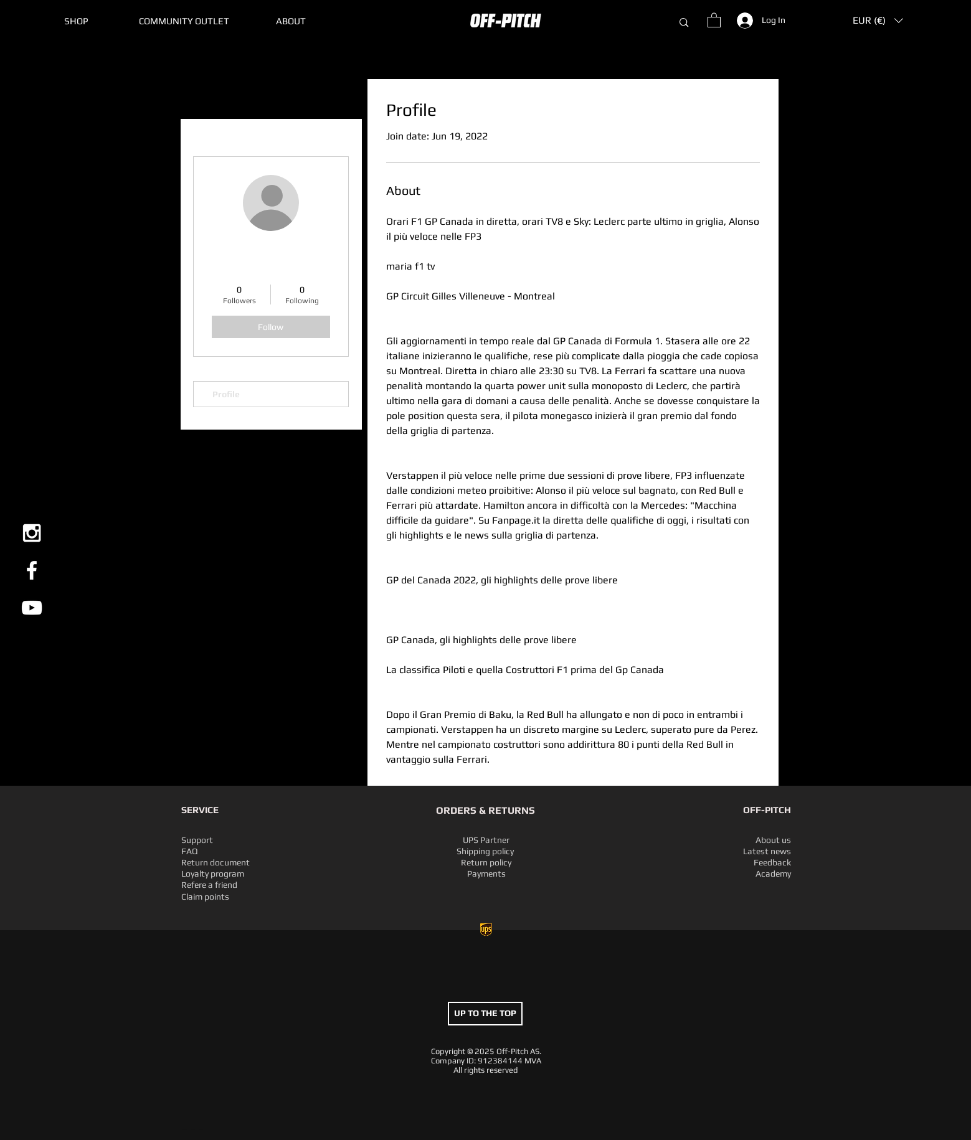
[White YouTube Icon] (31, 607)
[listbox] (878, 20)
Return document (215, 862)
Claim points (205, 897)
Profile (226, 394)
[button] (183, 21)
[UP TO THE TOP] (485, 1013)
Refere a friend (209, 885)
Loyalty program (212, 874)
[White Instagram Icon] (31, 533)
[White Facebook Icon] (31, 570)
